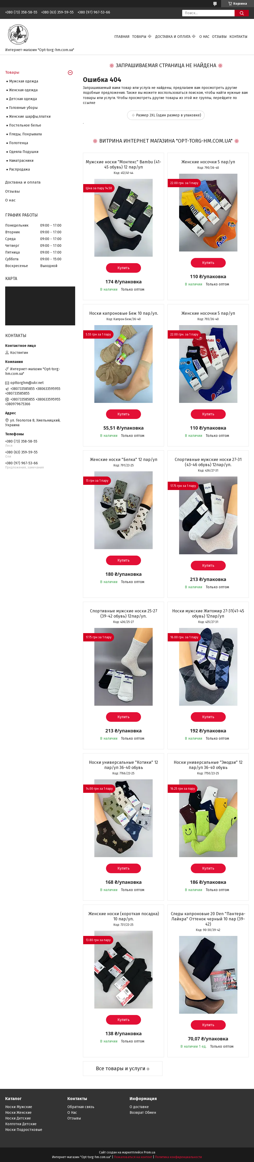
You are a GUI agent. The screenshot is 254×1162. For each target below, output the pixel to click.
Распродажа (19, 169)
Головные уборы (23, 108)
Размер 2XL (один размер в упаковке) (168, 115)
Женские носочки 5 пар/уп (208, 161)
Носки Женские (18, 1112)
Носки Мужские (18, 1107)
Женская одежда (23, 90)
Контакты (238, 36)
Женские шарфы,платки (30, 116)
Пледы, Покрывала (25, 134)
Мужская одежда (23, 81)
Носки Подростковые (23, 1130)
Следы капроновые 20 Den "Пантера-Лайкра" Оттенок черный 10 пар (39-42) (208, 919)
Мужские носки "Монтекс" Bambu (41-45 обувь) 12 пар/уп (123, 164)
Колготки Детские (21, 1124)
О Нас (72, 1112)
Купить (123, 268)
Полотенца (18, 143)
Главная (122, 36)
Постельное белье (25, 125)
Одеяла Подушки (23, 152)
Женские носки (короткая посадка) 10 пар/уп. (123, 916)
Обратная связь (80, 1107)
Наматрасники (21, 160)
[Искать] (242, 13)
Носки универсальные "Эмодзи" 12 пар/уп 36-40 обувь (208, 765)
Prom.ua (149, 1152)
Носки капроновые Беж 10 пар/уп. (123, 313)
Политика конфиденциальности (178, 1157)
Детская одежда (23, 99)
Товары (139, 36)
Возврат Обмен (143, 1112)
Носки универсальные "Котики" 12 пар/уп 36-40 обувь (123, 765)
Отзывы (219, 36)
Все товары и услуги (120, 1068)
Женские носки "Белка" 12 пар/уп (123, 459)
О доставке (139, 1107)
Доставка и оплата (172, 36)
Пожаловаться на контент (133, 1157)
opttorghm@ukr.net (27, 383)
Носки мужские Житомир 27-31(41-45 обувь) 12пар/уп (208, 613)
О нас (204, 36)
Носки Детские (18, 1118)
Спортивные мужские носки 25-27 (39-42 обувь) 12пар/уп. (123, 613)
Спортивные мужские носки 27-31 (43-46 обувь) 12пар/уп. (208, 462)
